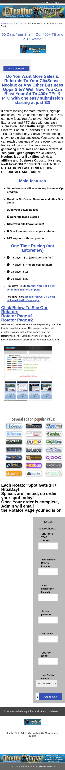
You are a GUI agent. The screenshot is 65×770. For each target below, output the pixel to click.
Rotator (9, 315)
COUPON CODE (46, 654)
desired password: (46, 613)
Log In (56, 2)
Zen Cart (52, 766)
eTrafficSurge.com (30, 766)
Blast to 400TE (15, 23)
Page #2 (25, 320)
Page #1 (25, 315)
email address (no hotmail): (47, 588)
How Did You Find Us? (48, 677)
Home (45, 2)
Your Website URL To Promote (48, 562)
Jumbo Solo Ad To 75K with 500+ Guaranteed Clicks (32, 734)
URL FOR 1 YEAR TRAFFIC (47, 537)
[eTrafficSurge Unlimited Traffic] (32, 762)
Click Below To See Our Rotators (24, 309)
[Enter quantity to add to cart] (37, 696)
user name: (47, 633)
